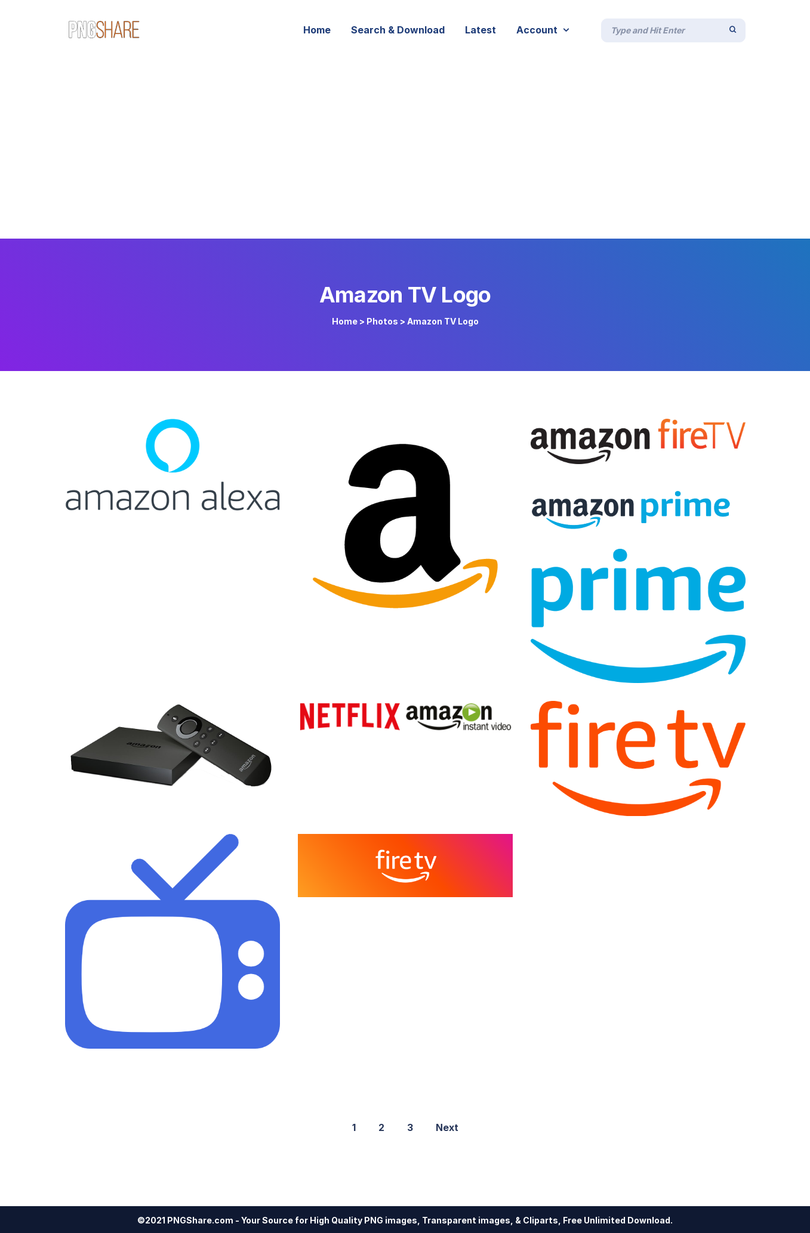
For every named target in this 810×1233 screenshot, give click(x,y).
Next (447, 1127)
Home (345, 321)
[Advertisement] (405, 149)
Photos (382, 321)
